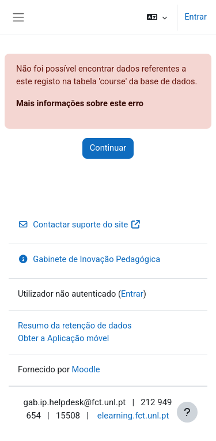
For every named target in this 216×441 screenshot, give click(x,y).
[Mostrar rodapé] (187, 412)
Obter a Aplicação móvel (63, 338)
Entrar (195, 17)
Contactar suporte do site (79, 224)
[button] (157, 17)
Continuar (108, 148)
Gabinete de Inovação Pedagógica (89, 259)
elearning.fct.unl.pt (133, 415)
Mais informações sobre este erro (79, 103)
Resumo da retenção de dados (75, 325)
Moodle (86, 369)
